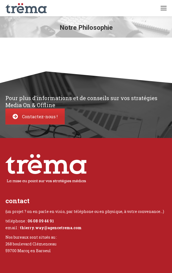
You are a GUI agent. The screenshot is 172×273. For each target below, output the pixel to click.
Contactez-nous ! (35, 116)
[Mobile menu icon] (164, 8)
